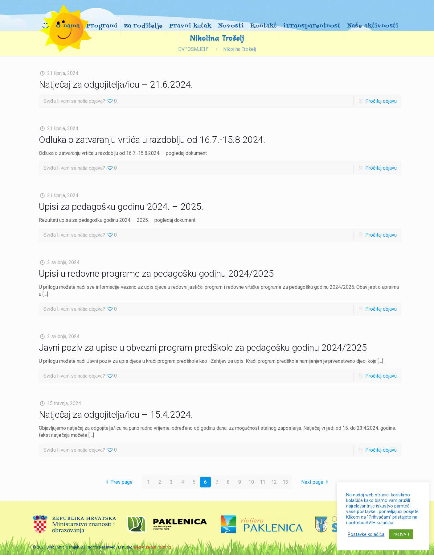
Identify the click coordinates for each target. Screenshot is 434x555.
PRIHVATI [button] (401, 534)
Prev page (118, 482)
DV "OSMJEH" (193, 49)
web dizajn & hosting (152, 547)
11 (262, 482)
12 (274, 482)
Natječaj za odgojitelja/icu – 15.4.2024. (116, 414)
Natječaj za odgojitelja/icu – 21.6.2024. (116, 84)
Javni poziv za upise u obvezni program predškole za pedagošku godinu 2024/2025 (203, 347)
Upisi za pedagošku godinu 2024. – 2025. (121, 206)
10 (251, 482)
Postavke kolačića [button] (366, 534)
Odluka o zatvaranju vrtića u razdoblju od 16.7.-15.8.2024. (152, 139)
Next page (315, 482)
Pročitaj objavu (381, 101)
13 (285, 482)
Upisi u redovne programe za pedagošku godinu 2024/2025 (156, 273)
